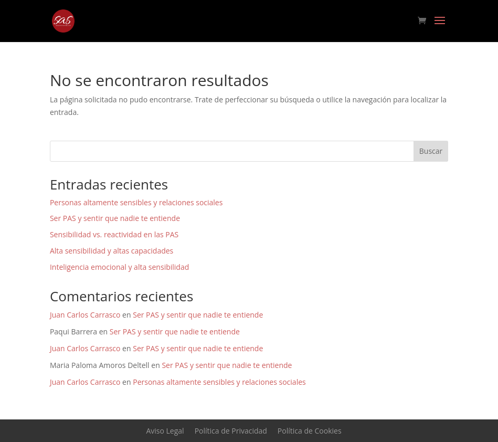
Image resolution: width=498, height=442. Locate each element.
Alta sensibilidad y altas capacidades (111, 251)
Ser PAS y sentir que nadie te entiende (115, 218)
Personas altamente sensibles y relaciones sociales (136, 202)
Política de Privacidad (231, 431)
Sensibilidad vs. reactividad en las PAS (114, 234)
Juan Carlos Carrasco (85, 315)
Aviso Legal (165, 431)
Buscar (431, 151)
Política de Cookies (310, 431)
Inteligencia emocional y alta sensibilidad (119, 267)
